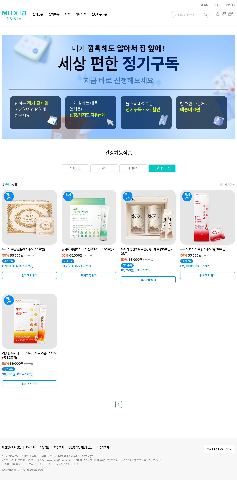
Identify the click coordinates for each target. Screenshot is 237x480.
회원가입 (205, 5)
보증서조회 (103, 447)
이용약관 (44, 447)
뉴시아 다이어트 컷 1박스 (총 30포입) (203, 249)
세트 (67, 14)
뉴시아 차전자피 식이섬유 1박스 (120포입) (88, 249)
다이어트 (81, 14)
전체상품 (38, 14)
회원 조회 (59, 447)
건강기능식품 (99, 14)
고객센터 (229, 5)
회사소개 (30, 447)
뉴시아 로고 (14, 14)
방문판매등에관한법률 (80, 447)
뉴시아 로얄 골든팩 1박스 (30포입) (23, 249)
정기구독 (54, 14)
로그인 (217, 5)
